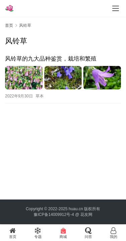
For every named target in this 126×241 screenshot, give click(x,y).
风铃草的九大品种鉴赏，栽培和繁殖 (50, 59)
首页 (9, 25)
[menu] (116, 8)
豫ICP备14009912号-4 (54, 214)
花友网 (86, 214)
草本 (40, 96)
